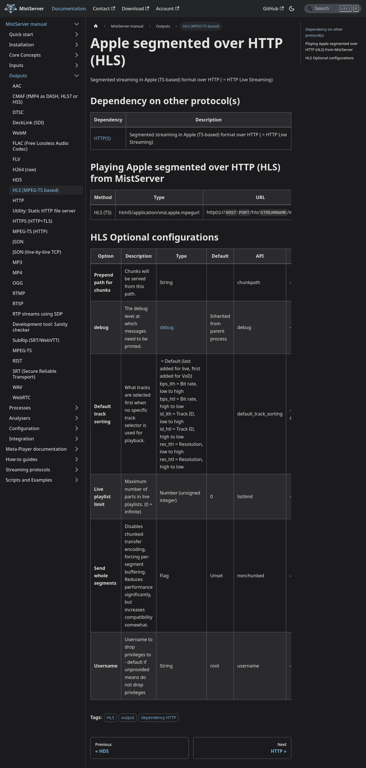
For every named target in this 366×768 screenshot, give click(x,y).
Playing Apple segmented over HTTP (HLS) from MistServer (331, 46)
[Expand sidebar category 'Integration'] (76, 438)
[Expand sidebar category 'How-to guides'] (76, 459)
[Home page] (95, 26)
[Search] (332, 8)
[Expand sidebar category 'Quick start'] (76, 34)
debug (167, 327)
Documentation (69, 8)
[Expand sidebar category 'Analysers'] (76, 418)
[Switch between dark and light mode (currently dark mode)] (291, 8)
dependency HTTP (158, 717)
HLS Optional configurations (329, 57)
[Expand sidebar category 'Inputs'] (76, 65)
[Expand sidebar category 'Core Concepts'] (76, 55)
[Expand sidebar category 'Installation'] (76, 44)
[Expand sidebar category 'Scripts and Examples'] (76, 480)
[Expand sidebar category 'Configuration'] (76, 428)
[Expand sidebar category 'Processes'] (76, 407)
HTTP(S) (102, 138)
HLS (110, 717)
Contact (104, 8)
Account (167, 8)
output (127, 717)
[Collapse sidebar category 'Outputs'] (76, 75)
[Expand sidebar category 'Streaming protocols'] (76, 469)
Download (135, 8)
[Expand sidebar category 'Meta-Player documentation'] (76, 449)
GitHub (273, 8)
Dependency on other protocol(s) (324, 32)
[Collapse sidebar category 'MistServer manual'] (76, 24)
